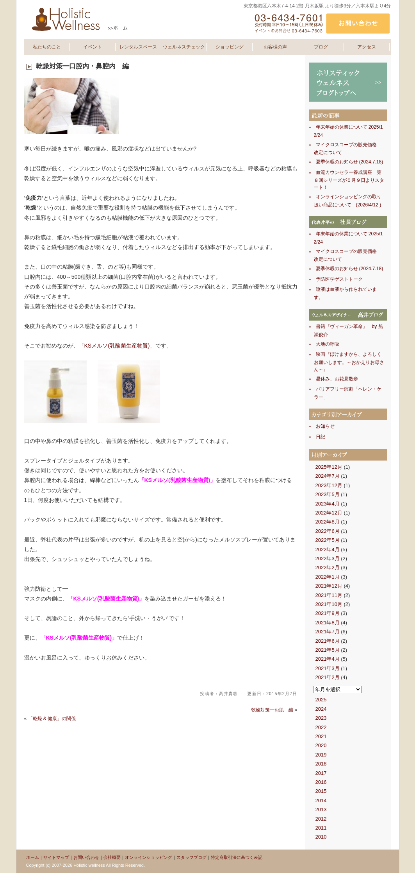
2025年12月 (328, 467)
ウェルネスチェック (184, 47)
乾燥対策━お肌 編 (272, 710)
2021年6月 (327, 641)
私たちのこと (47, 47)
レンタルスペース (138, 47)
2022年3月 (327, 558)
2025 (321, 700)
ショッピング (230, 47)
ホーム (32, 857)
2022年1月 (327, 577)
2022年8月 (327, 522)
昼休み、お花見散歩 (337, 379)
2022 (321, 727)
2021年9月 (327, 613)
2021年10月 (328, 604)
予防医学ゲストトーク (339, 279)
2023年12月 (328, 485)
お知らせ (325, 426)
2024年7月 (327, 476)
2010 (321, 837)
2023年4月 (327, 504)
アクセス (366, 47)
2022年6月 (327, 531)
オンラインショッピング (148, 857)
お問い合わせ (86, 857)
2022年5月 (327, 540)
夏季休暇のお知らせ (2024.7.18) (349, 162)
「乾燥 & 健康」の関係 (52, 718)
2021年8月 (327, 623)
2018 (321, 764)
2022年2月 (327, 567)
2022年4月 (327, 549)
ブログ (321, 47)
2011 (321, 828)
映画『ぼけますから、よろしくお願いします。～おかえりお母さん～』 (349, 361)
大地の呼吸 (327, 344)
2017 (321, 773)
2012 (321, 819)
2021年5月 (327, 650)
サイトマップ (56, 857)
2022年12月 (328, 513)
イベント (92, 47)
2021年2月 (327, 677)
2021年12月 (328, 586)
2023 (321, 718)
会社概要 (112, 857)
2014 (321, 800)
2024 (321, 709)
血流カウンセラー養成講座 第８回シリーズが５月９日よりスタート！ (349, 180)
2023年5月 (327, 494)
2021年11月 (328, 595)
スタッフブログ (191, 857)
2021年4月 (327, 659)
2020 (321, 745)
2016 (321, 782)
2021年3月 (327, 668)
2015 (321, 791)
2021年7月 (327, 632)
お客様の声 (275, 47)
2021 (321, 736)
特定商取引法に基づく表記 (236, 857)
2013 (321, 809)
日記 (320, 436)
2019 (321, 755)
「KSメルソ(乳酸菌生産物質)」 (117, 345)
